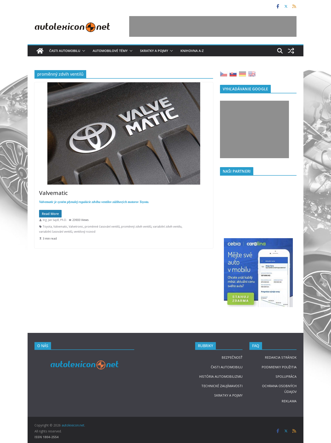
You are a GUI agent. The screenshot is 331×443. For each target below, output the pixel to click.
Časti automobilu (64, 51)
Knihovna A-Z (192, 51)
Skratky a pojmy (154, 51)
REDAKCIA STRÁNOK (281, 357)
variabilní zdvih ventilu (167, 227)
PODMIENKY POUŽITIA (279, 367)
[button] (82, 51)
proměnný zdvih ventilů (136, 227)
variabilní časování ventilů (55, 232)
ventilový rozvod (84, 232)
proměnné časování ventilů (102, 227)
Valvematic (53, 193)
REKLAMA (289, 401)
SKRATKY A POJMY (228, 395)
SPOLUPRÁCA (286, 376)
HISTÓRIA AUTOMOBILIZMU (221, 376)
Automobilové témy (110, 51)
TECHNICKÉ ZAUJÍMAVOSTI (222, 386)
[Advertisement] (213, 26)
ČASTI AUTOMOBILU (227, 367)
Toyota (47, 227)
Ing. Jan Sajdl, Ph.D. (55, 220)
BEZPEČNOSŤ (232, 357)
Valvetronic (76, 227)
